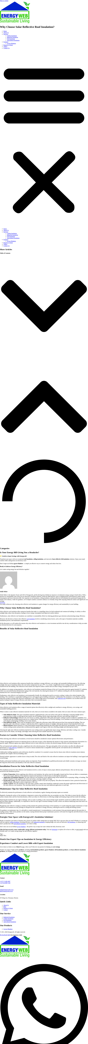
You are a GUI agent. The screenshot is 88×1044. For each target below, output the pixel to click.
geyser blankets (21, 826)
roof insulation (31, 619)
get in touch (79, 829)
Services (5, 34)
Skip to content (4, 0)
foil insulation (71, 822)
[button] (44, 138)
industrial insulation (39, 822)
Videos (5, 46)
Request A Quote (8, 45)
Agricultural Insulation (13, 40)
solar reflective (13, 747)
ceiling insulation (14, 822)
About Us (6, 32)
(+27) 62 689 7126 (5, 883)
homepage (54, 829)
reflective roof (62, 698)
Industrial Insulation (12, 37)
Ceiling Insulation (12, 35)
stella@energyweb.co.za (6, 889)
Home (5, 31)
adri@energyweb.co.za (6, 891)
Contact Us (6, 48)
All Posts (2, 602)
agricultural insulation (20, 823)
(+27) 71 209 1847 (5, 881)
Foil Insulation (11, 39)
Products (5, 42)
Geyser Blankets (11, 43)
